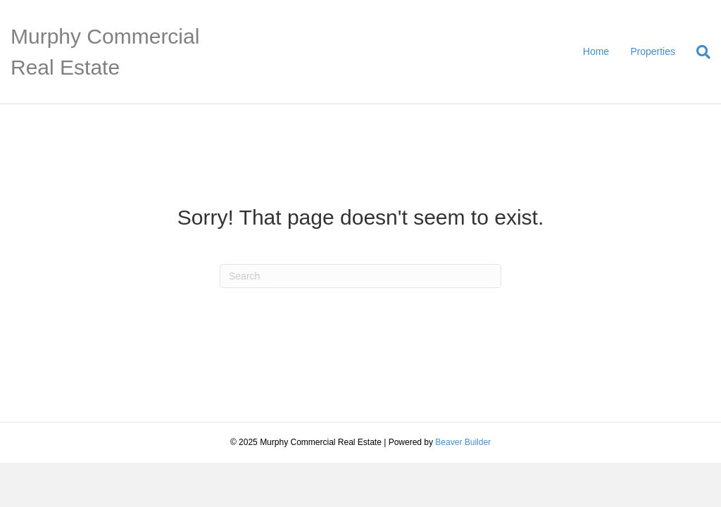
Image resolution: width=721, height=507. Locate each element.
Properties (652, 51)
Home (596, 51)
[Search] (698, 52)
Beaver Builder (463, 442)
